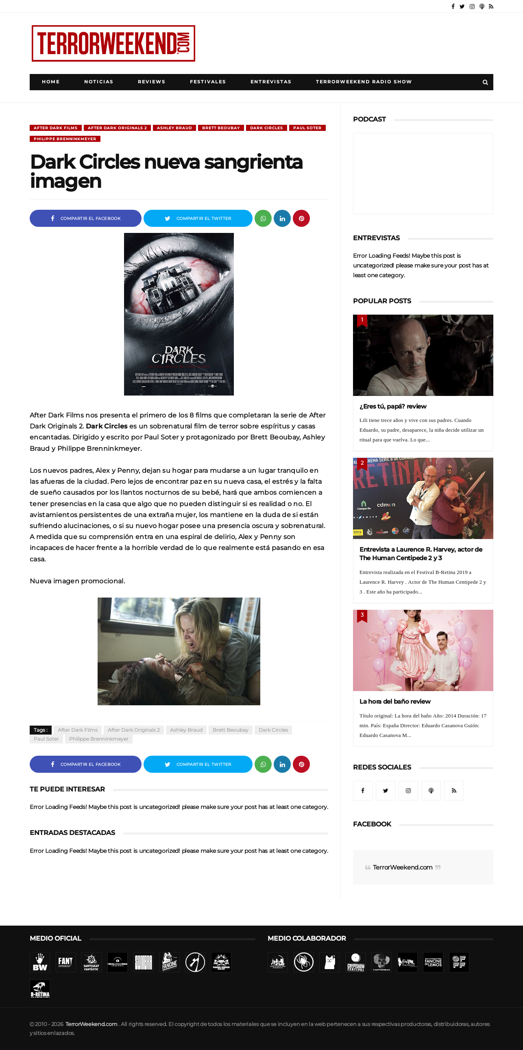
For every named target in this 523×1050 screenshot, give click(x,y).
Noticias (98, 82)
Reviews (152, 82)
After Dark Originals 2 (117, 128)
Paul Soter (307, 128)
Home (51, 82)
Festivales (208, 82)
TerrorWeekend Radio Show (364, 82)
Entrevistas (271, 82)
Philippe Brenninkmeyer (65, 139)
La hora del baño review (395, 701)
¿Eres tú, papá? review (393, 406)
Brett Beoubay (221, 128)
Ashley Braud (174, 128)
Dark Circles (266, 128)
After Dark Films (56, 128)
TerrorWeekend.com (403, 867)
